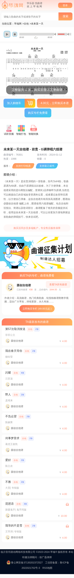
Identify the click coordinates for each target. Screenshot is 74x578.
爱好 (8, 460)
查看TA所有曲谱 (58, 284)
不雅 (8, 481)
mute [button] (55, 34)
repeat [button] (36, 37)
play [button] (7, 34)
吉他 (26, 23)
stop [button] (14, 34)
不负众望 (11, 416)
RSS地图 (47, 567)
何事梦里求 (12, 438)
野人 (8, 394)
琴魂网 (17, 23)
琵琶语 (9, 503)
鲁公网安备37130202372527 (27, 562)
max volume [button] (68, 34)
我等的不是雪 (13, 525)
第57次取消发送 (15, 328)
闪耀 (8, 372)
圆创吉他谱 (24, 285)
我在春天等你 (13, 350)
